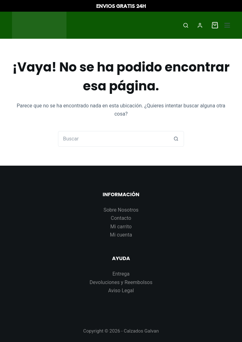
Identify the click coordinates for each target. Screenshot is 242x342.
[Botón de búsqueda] (176, 139)
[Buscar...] (113, 139)
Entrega (121, 274)
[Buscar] (185, 25)
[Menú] (227, 25)
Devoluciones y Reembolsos (120, 282)
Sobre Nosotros (120, 210)
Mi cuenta (121, 235)
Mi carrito (121, 227)
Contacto (121, 218)
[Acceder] (200, 25)
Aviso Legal (121, 291)
